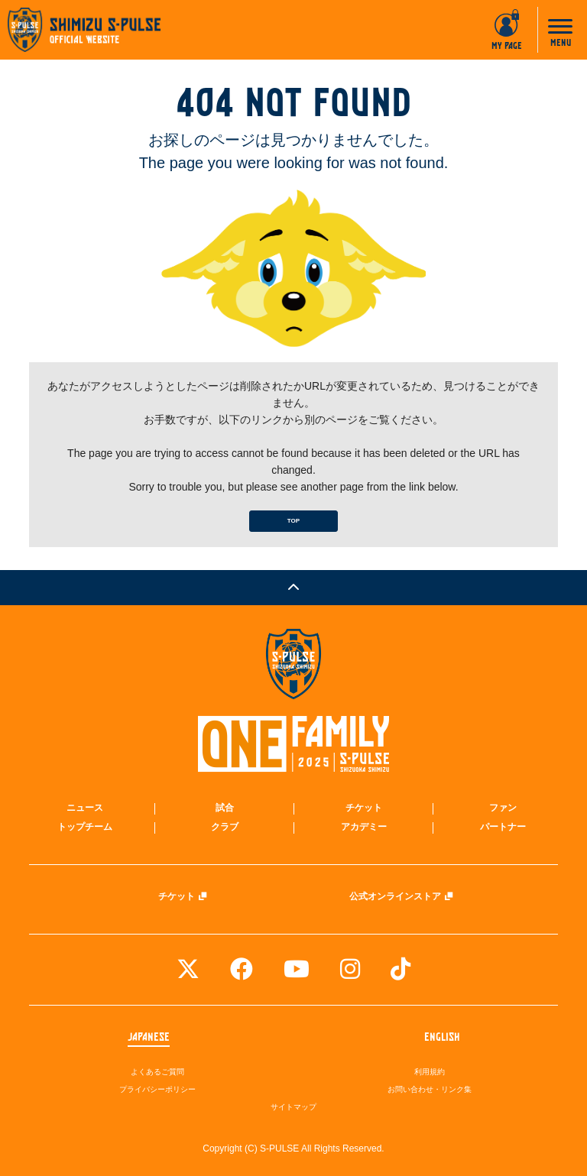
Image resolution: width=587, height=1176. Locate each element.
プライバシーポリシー (157, 1089)
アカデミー (364, 826)
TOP (293, 520)
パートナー (503, 826)
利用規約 (429, 1071)
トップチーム (84, 826)
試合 (225, 807)
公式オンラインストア (395, 896)
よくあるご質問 (157, 1071)
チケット (363, 807)
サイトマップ (293, 1107)
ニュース (84, 807)
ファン (503, 807)
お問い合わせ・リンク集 (430, 1089)
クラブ (224, 826)
